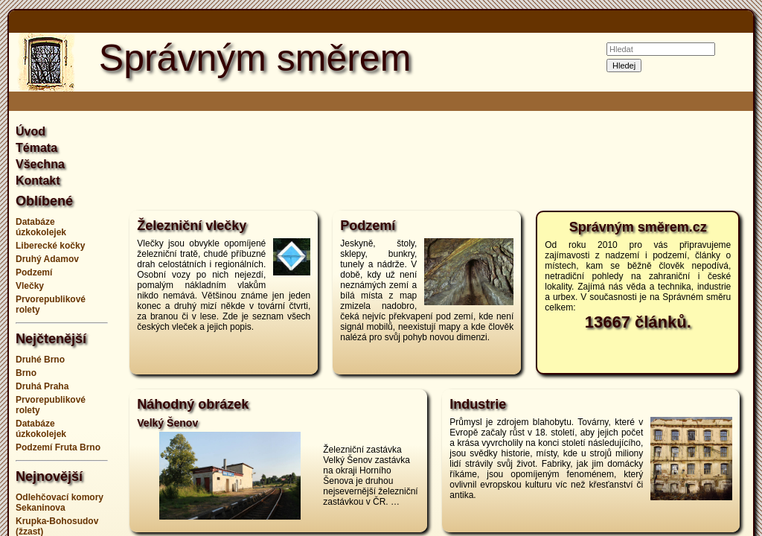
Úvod (30, 131)
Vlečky (30, 286)
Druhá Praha (42, 386)
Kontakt (38, 180)
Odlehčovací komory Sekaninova (59, 502)
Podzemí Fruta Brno (58, 447)
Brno (26, 373)
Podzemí (34, 272)
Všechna (40, 164)
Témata (36, 147)
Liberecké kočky (50, 245)
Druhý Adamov (47, 259)
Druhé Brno (40, 359)
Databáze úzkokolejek (41, 227)
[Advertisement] (434, 159)
